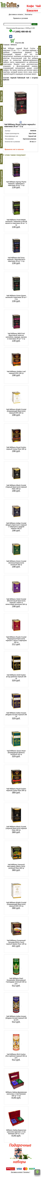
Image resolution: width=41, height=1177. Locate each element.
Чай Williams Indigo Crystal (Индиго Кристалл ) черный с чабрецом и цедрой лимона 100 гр (16, 525)
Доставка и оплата (16, 14)
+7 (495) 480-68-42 (21, 31)
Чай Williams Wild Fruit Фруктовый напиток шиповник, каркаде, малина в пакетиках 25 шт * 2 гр (16, 336)
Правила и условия (20, 18)
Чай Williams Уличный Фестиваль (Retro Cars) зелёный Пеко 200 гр (16, 866)
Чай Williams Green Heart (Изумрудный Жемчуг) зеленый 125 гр (16, 752)
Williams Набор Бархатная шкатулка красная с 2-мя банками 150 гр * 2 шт (16, 1131)
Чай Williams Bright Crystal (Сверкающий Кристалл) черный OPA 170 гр (16, 904)
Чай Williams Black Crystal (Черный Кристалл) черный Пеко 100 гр (16, 487)
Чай (38, 6)
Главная (6, 45)
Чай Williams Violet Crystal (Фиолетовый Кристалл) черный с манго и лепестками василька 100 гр (16, 601)
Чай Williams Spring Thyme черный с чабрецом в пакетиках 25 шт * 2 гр (16, 183)
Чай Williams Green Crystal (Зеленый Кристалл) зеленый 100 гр (16, 562)
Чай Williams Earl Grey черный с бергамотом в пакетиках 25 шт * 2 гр (16, 259)
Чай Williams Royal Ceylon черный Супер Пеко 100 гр (16, 448)
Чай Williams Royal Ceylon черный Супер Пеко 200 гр (16, 789)
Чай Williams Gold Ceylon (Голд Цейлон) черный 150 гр (16, 676)
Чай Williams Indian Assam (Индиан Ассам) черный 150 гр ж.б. (16, 1018)
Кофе (30, 6)
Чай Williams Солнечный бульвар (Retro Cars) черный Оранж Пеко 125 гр (16, 942)
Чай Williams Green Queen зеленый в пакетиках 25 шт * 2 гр (16, 297)
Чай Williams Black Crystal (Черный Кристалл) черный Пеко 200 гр (16, 828)
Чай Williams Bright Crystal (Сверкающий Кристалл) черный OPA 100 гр (16, 411)
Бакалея (32, 10)
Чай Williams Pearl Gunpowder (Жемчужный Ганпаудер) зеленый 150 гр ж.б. (16, 980)
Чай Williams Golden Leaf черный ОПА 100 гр (16, 372)
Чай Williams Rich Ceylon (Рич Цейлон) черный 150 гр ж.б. (16, 1056)
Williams (14, 45)
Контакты (28, 14)
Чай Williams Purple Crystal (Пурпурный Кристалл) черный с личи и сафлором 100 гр (16, 639)
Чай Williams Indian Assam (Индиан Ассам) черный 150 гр (16, 714)
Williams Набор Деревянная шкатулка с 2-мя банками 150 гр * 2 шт (16, 1094)
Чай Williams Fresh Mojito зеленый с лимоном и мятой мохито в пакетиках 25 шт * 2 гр (16, 222)
